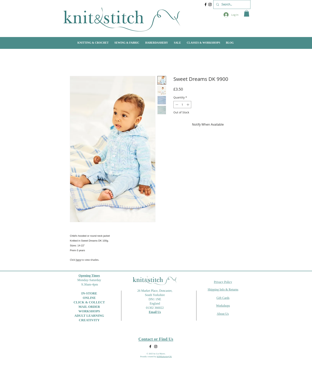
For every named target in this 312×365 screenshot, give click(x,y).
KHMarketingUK (164, 356)
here (78, 259)
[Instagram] (210, 4)
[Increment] (188, 104)
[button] (246, 13)
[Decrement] (176, 104)
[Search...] (231, 4)
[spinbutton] (182, 104)
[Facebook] (205, 4)
